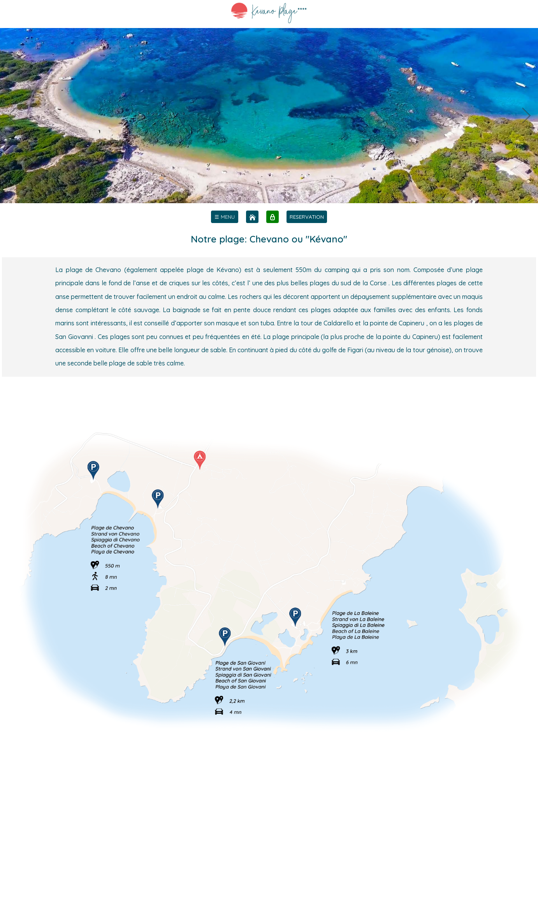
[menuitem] (224, 217)
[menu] (224, 217)
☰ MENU (224, 217)
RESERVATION (307, 217)
